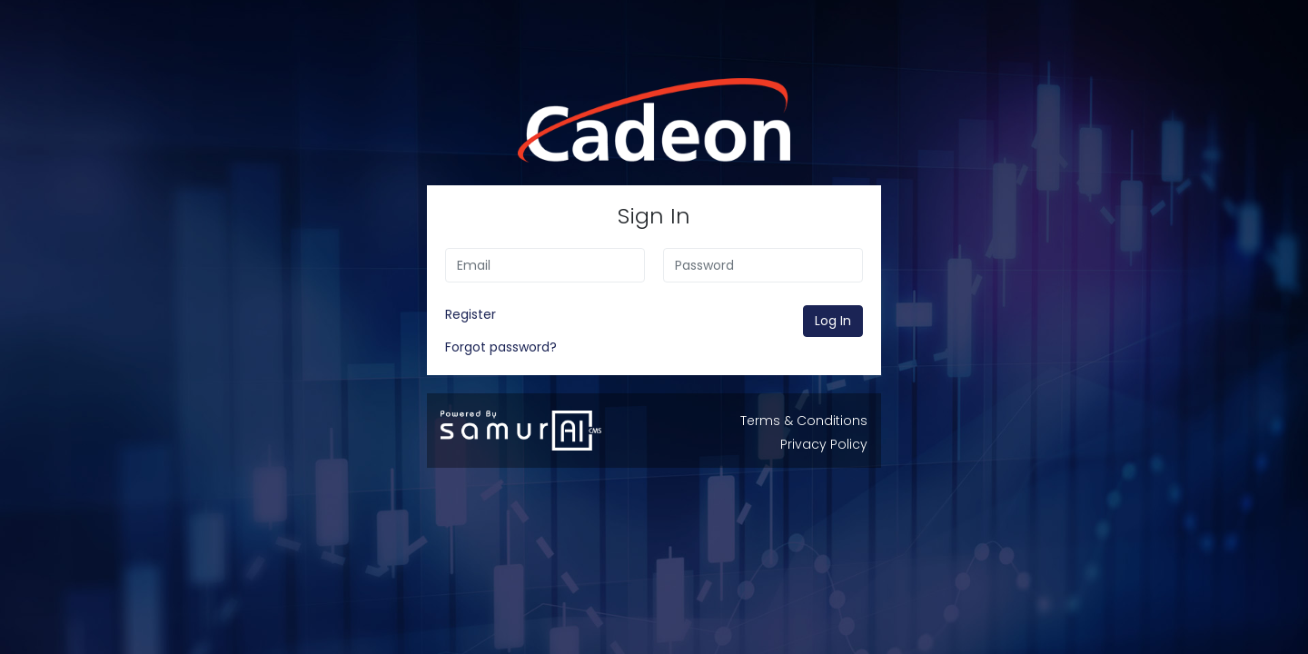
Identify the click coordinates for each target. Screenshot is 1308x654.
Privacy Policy (823, 444)
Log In (833, 321)
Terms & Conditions (803, 420)
